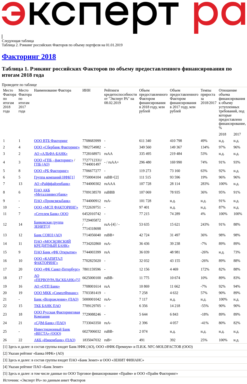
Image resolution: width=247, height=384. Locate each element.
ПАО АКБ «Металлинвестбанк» (50, 192)
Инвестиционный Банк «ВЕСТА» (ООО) (52, 331)
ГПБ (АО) (41, 164)
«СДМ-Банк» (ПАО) (50, 323)
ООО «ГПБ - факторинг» (53, 160)
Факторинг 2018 (29, 56)
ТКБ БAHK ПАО (47, 306)
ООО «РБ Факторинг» (51, 171)
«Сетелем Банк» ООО (51, 214)
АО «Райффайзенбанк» (52, 184)
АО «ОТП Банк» (47, 286)
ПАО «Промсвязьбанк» (52, 201)
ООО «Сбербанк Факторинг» (57, 147)
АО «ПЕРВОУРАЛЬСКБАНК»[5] (57, 278)
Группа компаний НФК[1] (54, 177)
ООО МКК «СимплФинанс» (56, 293)
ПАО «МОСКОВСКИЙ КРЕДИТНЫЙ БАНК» (52, 244)
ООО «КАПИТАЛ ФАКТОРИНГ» (48, 261)
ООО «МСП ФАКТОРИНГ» (56, 207)
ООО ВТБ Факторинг (51, 141)
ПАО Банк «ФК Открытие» (55, 252)
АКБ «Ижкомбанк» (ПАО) (54, 340)
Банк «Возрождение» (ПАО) (56, 299)
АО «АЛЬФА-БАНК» (50, 154)
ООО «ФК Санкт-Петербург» (57, 269)
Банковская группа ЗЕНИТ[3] (48, 224)
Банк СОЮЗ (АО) (48, 235)
